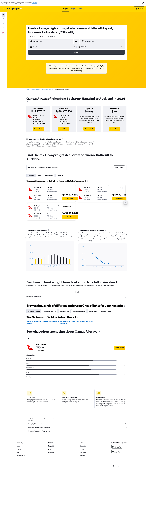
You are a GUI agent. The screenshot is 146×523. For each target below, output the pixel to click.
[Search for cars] (3, 23)
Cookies (34, 3)
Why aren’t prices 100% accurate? (77, 431)
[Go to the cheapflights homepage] (14, 9)
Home (27, 89)
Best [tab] (39, 175)
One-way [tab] (60, 175)
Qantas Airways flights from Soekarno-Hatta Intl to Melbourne (76, 322)
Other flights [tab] (93, 311)
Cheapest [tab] (31, 175)
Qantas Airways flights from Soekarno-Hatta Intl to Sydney (43, 322)
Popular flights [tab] (106, 311)
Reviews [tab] (40, 339)
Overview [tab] (31, 339)
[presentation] (28, 101)
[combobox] (32, 36)
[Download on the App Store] (116, 451)
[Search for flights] (3, 15)
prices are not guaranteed (66, 418)
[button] (143, 2)
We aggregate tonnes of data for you (77, 427)
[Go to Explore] (3, 27)
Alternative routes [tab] (34, 311)
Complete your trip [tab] (50, 311)
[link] (38, 129)
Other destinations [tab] (79, 311)
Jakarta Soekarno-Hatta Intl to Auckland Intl (42, 89)
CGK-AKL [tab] (76, 292)
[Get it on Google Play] (116, 446)
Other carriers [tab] (64, 311)
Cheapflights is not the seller (77, 424)
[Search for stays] (3, 19)
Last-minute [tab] (49, 175)
